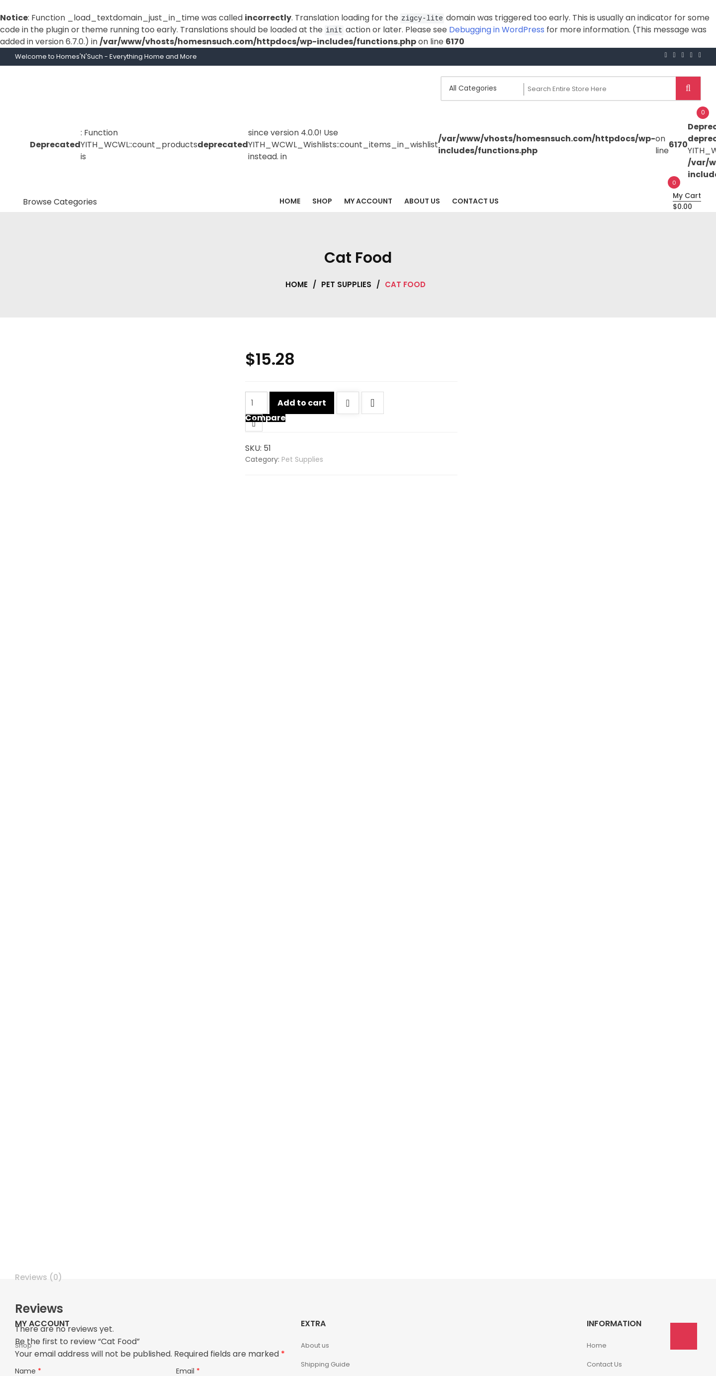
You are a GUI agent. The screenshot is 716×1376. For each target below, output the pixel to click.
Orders (312, 1244)
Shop (23, 1167)
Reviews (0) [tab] (38, 1099)
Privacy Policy (323, 1225)
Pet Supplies (346, 284)
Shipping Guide (325, 1187)
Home (296, 284)
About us (315, 1167)
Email (188, 1194)
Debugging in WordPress (496, 29)
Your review (38, 1265)
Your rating (37, 1253)
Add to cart (301, 403)
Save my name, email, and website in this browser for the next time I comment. (168, 1234)
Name (28, 1194)
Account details (326, 1263)
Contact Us (604, 1187)
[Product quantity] (256, 403)
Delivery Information (333, 1206)
